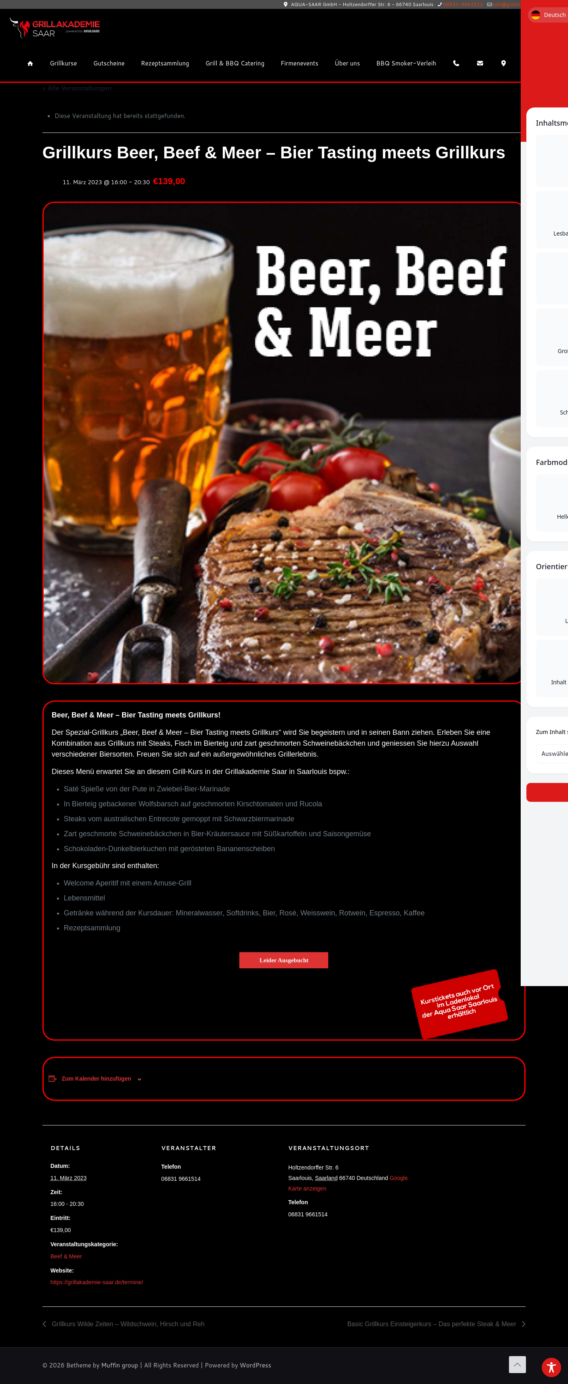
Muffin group (119, 1365)
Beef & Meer (66, 1256)
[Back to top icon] (517, 1364)
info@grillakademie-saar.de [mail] (524, 4)
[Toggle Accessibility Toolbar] (551, 1367)
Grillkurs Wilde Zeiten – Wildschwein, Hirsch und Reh (127, 1324)
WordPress (255, 1365)
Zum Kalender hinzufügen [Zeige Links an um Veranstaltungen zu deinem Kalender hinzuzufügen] (96, 1078)
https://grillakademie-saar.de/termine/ (97, 1282)
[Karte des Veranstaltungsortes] (474, 1180)
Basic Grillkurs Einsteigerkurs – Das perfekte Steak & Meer (432, 1324)
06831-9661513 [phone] (463, 4)
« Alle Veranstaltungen (77, 88)
